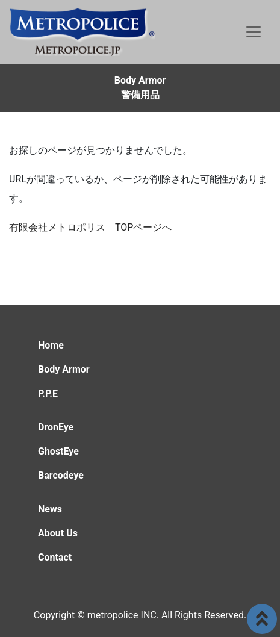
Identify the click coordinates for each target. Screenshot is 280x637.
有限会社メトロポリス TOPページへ (90, 227)
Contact (55, 557)
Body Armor (64, 369)
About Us (58, 533)
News (50, 509)
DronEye (55, 427)
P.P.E (48, 393)
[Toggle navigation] (253, 32)
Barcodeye (61, 475)
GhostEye (58, 451)
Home (51, 345)
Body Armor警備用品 (140, 88)
